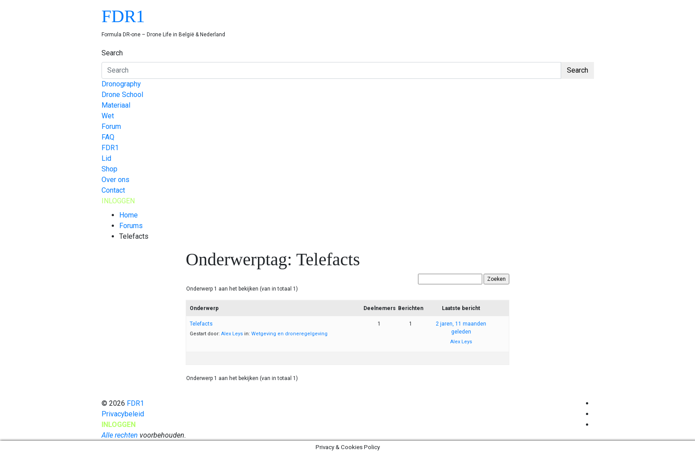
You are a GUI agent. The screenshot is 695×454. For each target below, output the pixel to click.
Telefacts (201, 324)
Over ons (115, 179)
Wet (108, 116)
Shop (109, 169)
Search (112, 53)
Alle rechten (120, 435)
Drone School (122, 94)
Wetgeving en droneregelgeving (289, 334)
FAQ (108, 137)
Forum (111, 126)
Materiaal (116, 105)
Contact (113, 190)
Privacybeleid (123, 414)
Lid (106, 158)
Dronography (121, 84)
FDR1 (123, 16)
